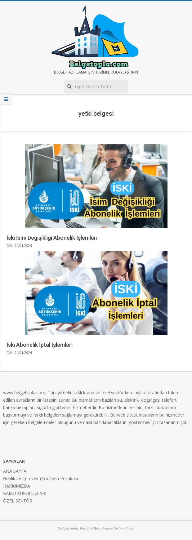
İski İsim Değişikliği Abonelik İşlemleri (52, 237)
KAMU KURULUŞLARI (24, 493)
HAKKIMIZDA (16, 486)
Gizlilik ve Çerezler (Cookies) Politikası (40, 478)
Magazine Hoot (89, 528)
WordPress (126, 528)
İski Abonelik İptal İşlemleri (40, 344)
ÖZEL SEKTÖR (17, 501)
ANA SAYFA (14, 471)
